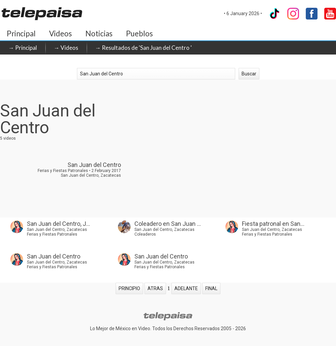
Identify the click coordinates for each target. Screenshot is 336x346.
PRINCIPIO (129, 288)
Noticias (99, 33)
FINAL (211, 288)
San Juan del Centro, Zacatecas (57, 229)
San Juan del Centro (53, 256)
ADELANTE (186, 288)
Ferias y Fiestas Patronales (52, 234)
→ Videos (66, 47)
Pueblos (139, 33)
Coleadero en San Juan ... (167, 223)
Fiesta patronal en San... (273, 223)
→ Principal (22, 47)
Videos (60, 33)
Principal (21, 33)
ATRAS (155, 288)
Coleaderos (145, 234)
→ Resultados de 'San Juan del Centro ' (143, 47)
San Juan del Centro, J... (58, 223)
